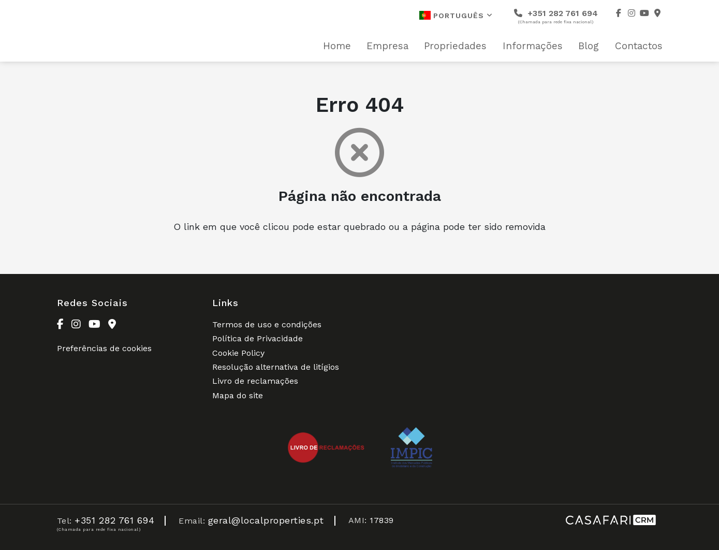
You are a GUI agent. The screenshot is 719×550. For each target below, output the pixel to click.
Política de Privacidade (257, 338)
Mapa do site (237, 395)
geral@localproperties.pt (266, 520)
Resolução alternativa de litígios (275, 367)
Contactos (639, 46)
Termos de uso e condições (266, 324)
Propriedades (455, 46)
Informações (533, 46)
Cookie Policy (238, 353)
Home (337, 46)
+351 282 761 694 (556, 16)
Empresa (387, 46)
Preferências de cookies (104, 348)
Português (456, 15)
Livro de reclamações (255, 381)
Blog (588, 46)
